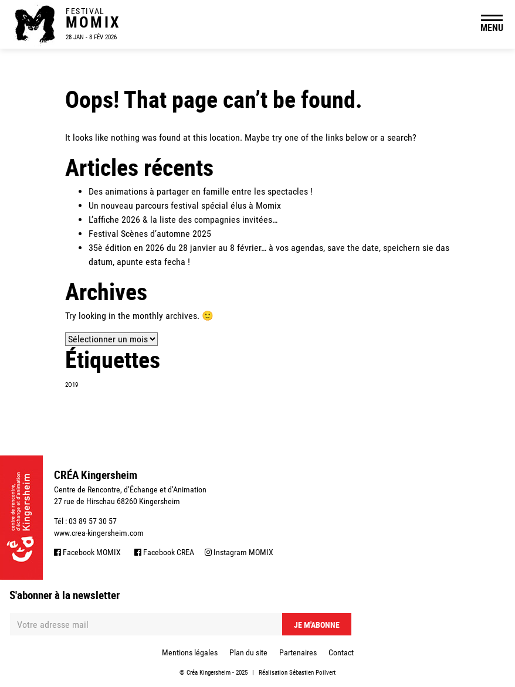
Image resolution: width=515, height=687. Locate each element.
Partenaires (298, 652)
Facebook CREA (164, 552)
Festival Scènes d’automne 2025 (150, 233)
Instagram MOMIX (239, 552)
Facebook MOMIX (87, 552)
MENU (491, 27)
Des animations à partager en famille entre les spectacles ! (201, 191)
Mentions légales (190, 652)
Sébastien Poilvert (312, 672)
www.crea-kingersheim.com (99, 533)
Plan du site (248, 652)
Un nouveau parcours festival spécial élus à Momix (185, 205)
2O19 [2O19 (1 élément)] (71, 385)
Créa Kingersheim (209, 672)
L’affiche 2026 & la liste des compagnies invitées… (183, 219)
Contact (341, 652)
